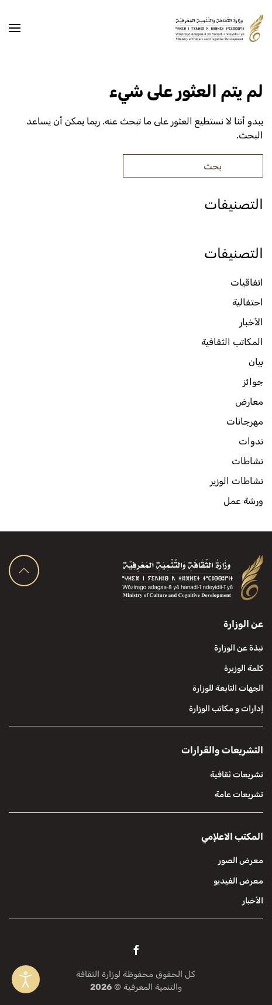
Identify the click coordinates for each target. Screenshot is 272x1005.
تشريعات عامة (239, 794)
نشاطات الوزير (236, 480)
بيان (256, 361)
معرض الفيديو (238, 881)
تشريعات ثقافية (236, 775)
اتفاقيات (246, 282)
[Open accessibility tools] (26, 979)
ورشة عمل (243, 500)
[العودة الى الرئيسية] (219, 28)
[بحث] (193, 166)
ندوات (251, 441)
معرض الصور (240, 860)
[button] (14, 28)
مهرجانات (244, 421)
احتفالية (247, 302)
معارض (249, 401)
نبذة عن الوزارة (238, 648)
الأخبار (251, 322)
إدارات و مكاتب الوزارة (226, 709)
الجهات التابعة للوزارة (227, 688)
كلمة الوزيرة (243, 668)
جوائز (253, 381)
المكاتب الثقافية (232, 341)
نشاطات (247, 461)
